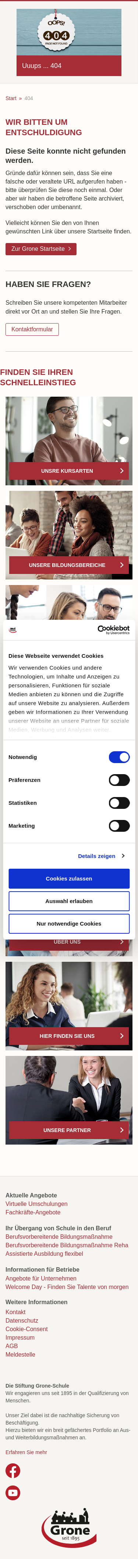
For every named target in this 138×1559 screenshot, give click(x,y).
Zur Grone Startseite (38, 249)
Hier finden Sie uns (67, 1036)
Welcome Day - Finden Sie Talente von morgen (67, 1287)
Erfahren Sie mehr (26, 1452)
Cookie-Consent (27, 1329)
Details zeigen (96, 856)
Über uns (67, 942)
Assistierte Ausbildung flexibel (44, 1254)
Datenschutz (22, 1320)
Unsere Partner (67, 1130)
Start (11, 98)
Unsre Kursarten (67, 471)
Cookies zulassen (69, 878)
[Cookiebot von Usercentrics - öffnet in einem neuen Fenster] (98, 630)
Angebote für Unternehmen (41, 1278)
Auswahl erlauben (68, 901)
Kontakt (15, 1312)
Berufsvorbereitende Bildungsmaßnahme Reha (67, 1245)
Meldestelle (20, 1354)
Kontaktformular (32, 329)
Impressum (20, 1337)
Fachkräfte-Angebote (33, 1212)
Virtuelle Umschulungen (37, 1204)
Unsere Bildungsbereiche (67, 565)
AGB (12, 1346)
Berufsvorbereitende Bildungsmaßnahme (59, 1237)
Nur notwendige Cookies (69, 923)
